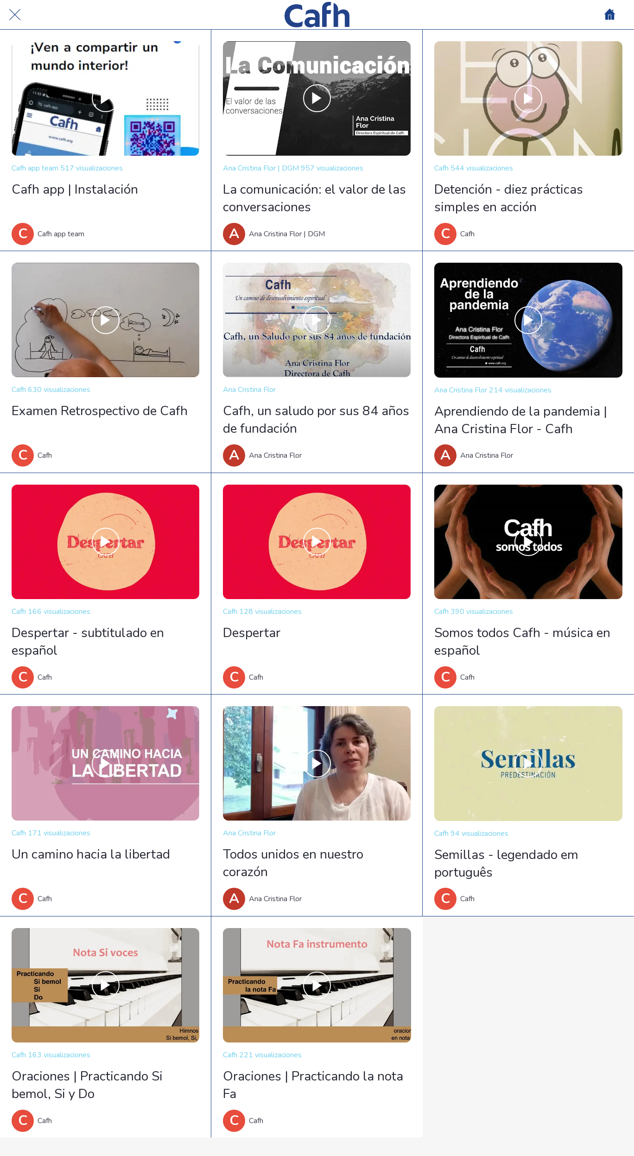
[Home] (610, 15)
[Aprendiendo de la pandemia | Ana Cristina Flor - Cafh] (528, 320)
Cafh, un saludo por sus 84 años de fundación (316, 419)
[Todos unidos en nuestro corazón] (317, 763)
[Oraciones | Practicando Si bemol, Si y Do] (105, 985)
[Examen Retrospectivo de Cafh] (105, 320)
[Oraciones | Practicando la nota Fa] (317, 985)
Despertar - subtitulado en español (88, 641)
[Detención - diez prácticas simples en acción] (528, 98)
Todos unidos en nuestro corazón (293, 863)
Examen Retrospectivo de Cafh (100, 411)
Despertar (251, 633)
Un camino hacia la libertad (91, 854)
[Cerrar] (14, 14)
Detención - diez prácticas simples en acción (508, 198)
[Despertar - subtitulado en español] (105, 542)
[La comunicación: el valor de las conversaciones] (317, 98)
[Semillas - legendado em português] (528, 763)
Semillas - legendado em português (506, 863)
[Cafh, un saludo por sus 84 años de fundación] (317, 320)
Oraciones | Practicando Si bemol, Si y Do (87, 1085)
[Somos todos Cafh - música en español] (528, 542)
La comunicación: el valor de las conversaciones (314, 198)
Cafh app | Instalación (75, 189)
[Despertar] (317, 542)
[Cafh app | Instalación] (105, 98)
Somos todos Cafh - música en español (522, 641)
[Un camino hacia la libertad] (105, 763)
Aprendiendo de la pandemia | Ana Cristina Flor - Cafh (520, 420)
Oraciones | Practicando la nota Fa (313, 1085)
